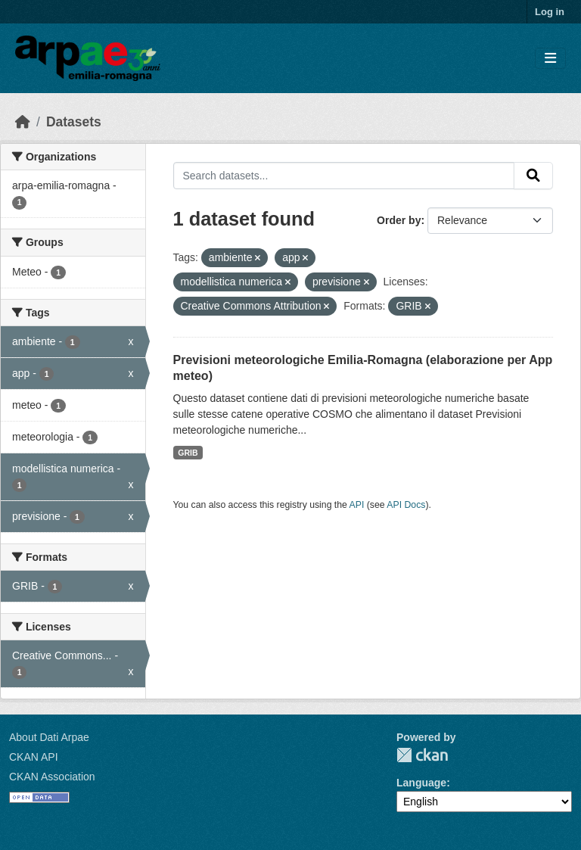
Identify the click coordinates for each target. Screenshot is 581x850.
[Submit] (533, 175)
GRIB (187, 452)
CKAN (422, 755)
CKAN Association (52, 777)
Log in (549, 11)
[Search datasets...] (344, 175)
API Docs (406, 505)
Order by (399, 220)
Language (421, 783)
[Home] (22, 121)
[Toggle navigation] (550, 59)
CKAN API (33, 757)
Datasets (73, 121)
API (357, 505)
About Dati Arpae (49, 737)
